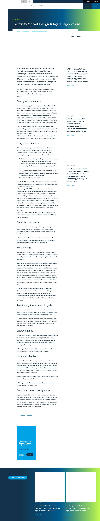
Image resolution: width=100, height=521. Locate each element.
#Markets (29, 415)
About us (33, 6)
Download (21, 454)
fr (23, 1)
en (29, 1)
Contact (95, 6)
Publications (42, 6)
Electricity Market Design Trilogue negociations (40, 31)
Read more (70, 85)
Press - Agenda (53, 6)
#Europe (23, 415)
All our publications (18, 477)
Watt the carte (64, 6)
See (30, 454)
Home (25, 6)
